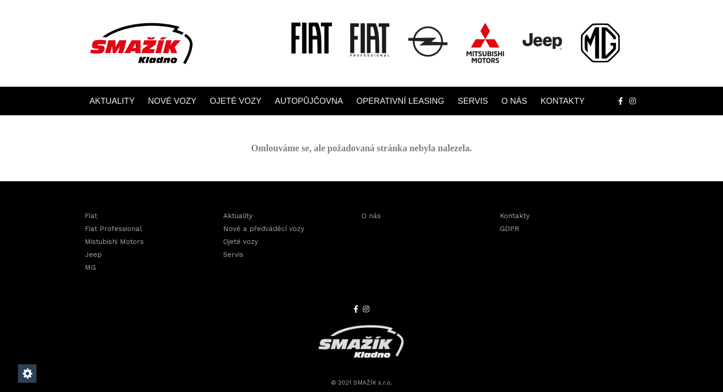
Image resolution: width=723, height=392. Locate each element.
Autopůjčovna (309, 101)
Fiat (91, 216)
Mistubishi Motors (114, 242)
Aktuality (112, 101)
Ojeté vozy (235, 101)
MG (90, 267)
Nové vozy (172, 101)
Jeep (93, 254)
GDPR (509, 229)
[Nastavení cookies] (27, 373)
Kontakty (562, 101)
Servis (473, 101)
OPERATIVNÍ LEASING (400, 101)
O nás (514, 101)
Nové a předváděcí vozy (263, 229)
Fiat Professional (113, 229)
